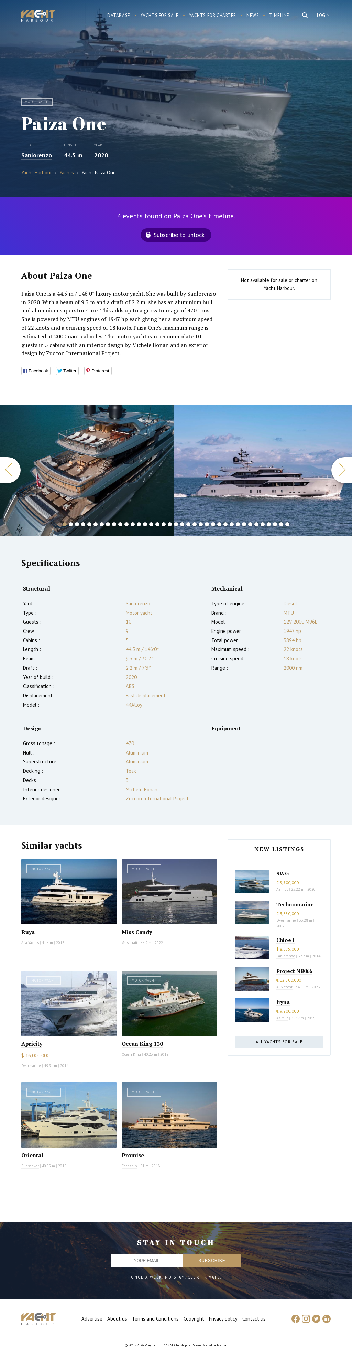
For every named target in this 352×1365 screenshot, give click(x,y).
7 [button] (102, 524)
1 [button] (65, 524)
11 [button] (126, 524)
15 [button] (151, 524)
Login (323, 15)
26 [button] (219, 524)
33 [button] (263, 524)
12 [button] (133, 524)
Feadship (129, 1165)
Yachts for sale (160, 15)
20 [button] (182, 524)
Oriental (32, 1155)
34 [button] (269, 524)
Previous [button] (10, 470)
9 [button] (114, 524)
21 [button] (188, 524)
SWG (282, 873)
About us (117, 1318)
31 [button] (250, 524)
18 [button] (170, 524)
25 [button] (213, 524)
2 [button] (71, 524)
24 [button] (207, 524)
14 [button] (145, 524)
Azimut (282, 889)
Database (118, 15)
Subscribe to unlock (179, 235)
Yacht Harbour (38, 16)
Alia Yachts (30, 942)
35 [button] (275, 524)
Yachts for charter (212, 15)
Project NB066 (294, 970)
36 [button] (281, 524)
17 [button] (164, 524)
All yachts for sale (279, 1041)
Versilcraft (130, 942)
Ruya (28, 932)
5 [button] (89, 524)
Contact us (254, 1318)
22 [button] (194, 524)
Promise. (133, 1155)
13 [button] (139, 524)
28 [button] (232, 524)
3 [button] (77, 524)
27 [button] (225, 524)
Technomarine (295, 904)
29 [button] (238, 524)
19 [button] (176, 524)
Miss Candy (137, 932)
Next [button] (341, 470)
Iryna (283, 1001)
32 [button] (256, 524)
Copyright (194, 1318)
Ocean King (131, 1054)
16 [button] (157, 524)
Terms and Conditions (155, 1318)
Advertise (91, 1318)
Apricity (31, 1043)
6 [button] (96, 524)
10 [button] (120, 524)
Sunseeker (30, 1165)
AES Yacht (284, 987)
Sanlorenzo (36, 155)
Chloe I (285, 939)
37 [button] (287, 524)
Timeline (279, 15)
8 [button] (108, 524)
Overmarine (31, 1065)
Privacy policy (223, 1318)
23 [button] (201, 524)
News (252, 15)
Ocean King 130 (142, 1043)
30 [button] (244, 524)
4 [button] (83, 524)
